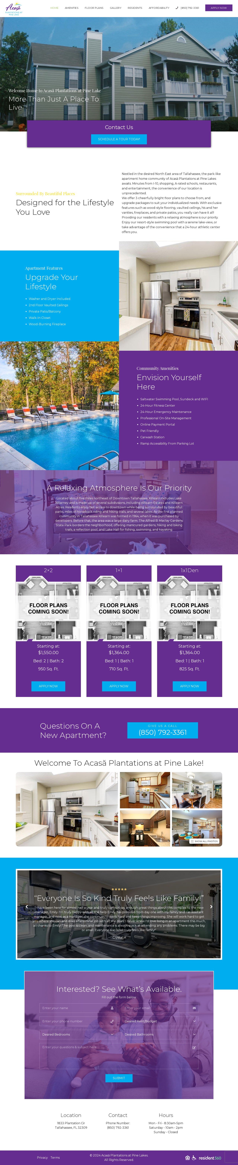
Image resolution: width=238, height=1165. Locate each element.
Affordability (159, 7)
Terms (55, 1157)
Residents (135, 7)
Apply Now (219, 7)
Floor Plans (94, 7)
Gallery (116, 7)
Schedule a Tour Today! (119, 139)
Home (54, 7)
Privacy (42, 1157)
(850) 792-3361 (187, 7)
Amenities (72, 7)
